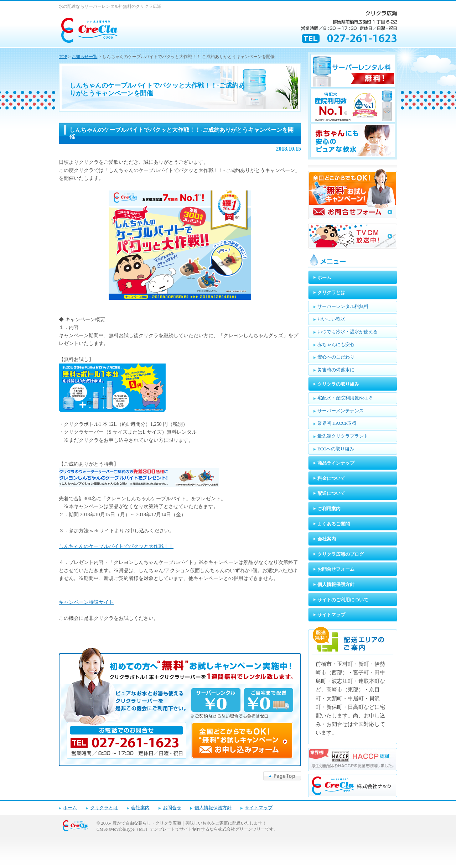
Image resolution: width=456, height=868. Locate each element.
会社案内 (140, 807)
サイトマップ (259, 807)
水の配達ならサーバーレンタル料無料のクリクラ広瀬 (110, 6)
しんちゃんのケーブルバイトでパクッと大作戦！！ (116, 546)
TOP (63, 56)
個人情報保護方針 (213, 807)
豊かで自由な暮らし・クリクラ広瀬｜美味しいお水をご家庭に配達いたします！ (189, 823)
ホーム (70, 807)
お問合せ (172, 807)
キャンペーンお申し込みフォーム (180, 707)
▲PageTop (282, 775)
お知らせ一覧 (84, 56)
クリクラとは (104, 807)
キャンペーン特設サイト (86, 602)
